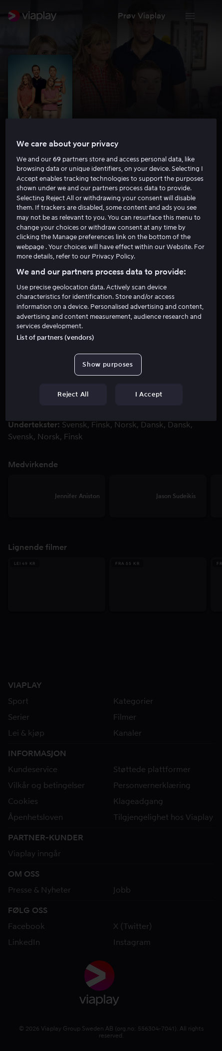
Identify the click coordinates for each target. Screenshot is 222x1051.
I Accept (149, 394)
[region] (111, 270)
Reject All (73, 394)
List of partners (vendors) (55, 337)
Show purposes (107, 364)
